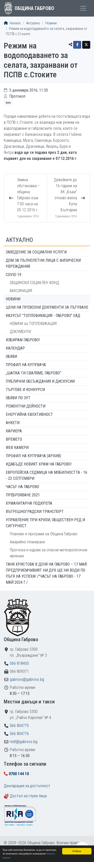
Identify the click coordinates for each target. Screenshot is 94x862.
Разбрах (76, 851)
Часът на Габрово (22, 486)
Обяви (11, 356)
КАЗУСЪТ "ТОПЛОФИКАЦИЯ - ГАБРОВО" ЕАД (43, 315)
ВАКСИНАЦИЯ (21, 290)
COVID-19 (13, 274)
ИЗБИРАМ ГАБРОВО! (23, 340)
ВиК (8, 102)
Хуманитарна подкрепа (29, 503)
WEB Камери (17, 447)
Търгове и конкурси (25, 389)
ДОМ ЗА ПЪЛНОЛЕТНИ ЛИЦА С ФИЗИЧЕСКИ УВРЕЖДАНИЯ (43, 263)
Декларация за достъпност (27, 785)
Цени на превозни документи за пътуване (47, 307)
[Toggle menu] (83, 8)
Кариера (14, 431)
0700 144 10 (19, 773)
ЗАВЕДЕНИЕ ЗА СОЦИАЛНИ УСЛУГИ (36, 252)
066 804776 (19, 733)
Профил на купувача (26, 364)
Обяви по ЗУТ (18, 397)
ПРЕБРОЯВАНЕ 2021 (23, 495)
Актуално (33, 23)
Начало (12, 23)
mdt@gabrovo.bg (23, 741)
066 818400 (19, 663)
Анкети (13, 422)
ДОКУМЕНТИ (20, 331)
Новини (51, 23)
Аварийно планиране (27, 542)
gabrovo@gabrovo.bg (27, 679)
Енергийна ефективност (29, 414)
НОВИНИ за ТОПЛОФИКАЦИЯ (33, 323)
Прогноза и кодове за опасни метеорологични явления (48, 553)
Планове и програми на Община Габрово (43, 534)
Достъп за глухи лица (28, 795)
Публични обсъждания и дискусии (40, 381)
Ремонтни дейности (25, 406)
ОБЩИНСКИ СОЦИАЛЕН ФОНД (34, 282)
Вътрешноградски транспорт (35, 511)
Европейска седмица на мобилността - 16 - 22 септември (46, 475)
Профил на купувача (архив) (33, 455)
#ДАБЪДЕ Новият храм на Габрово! (38, 464)
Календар (15, 348)
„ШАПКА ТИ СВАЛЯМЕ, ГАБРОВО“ (33, 373)
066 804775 (19, 725)
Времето (14, 439)
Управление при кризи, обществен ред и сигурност (45, 522)
